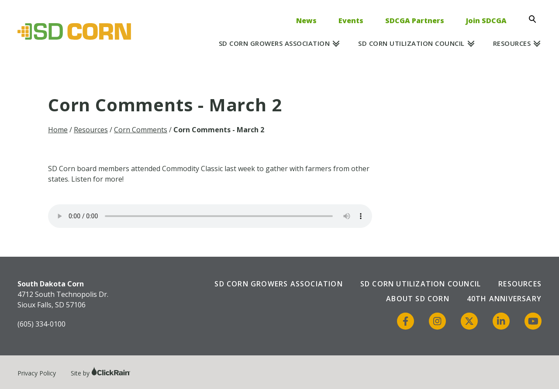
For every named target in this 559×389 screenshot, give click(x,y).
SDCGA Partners (414, 20)
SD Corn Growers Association (274, 43)
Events (350, 20)
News (306, 20)
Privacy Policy (36, 373)
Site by (101, 373)
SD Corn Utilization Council (411, 43)
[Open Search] (535, 19)
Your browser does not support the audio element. (210, 216)
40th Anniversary (504, 298)
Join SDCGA (486, 20)
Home (58, 129)
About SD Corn (417, 298)
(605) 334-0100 (41, 324)
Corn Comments (140, 129)
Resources (512, 43)
